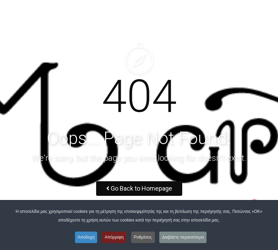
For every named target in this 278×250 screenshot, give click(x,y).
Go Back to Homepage (139, 188)
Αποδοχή (86, 237)
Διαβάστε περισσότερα (183, 237)
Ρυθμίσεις (143, 237)
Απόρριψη (114, 237)
